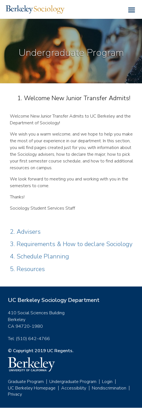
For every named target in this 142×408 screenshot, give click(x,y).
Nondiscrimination (109, 388)
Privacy (15, 394)
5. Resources (27, 269)
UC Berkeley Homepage (32, 388)
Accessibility (73, 388)
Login (107, 381)
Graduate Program (26, 381)
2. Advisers (25, 232)
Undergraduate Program (72, 381)
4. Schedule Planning (39, 256)
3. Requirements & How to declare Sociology (71, 244)
